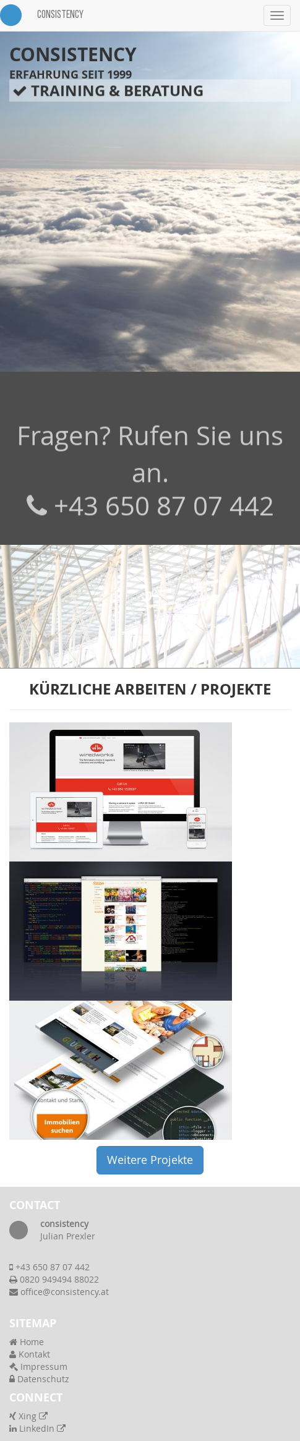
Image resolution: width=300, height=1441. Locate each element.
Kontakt (29, 1354)
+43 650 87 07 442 (164, 515)
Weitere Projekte (150, 1159)
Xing (28, 1416)
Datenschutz (39, 1379)
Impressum (38, 1366)
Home (26, 1342)
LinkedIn (37, 1428)
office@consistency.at (64, 1292)
